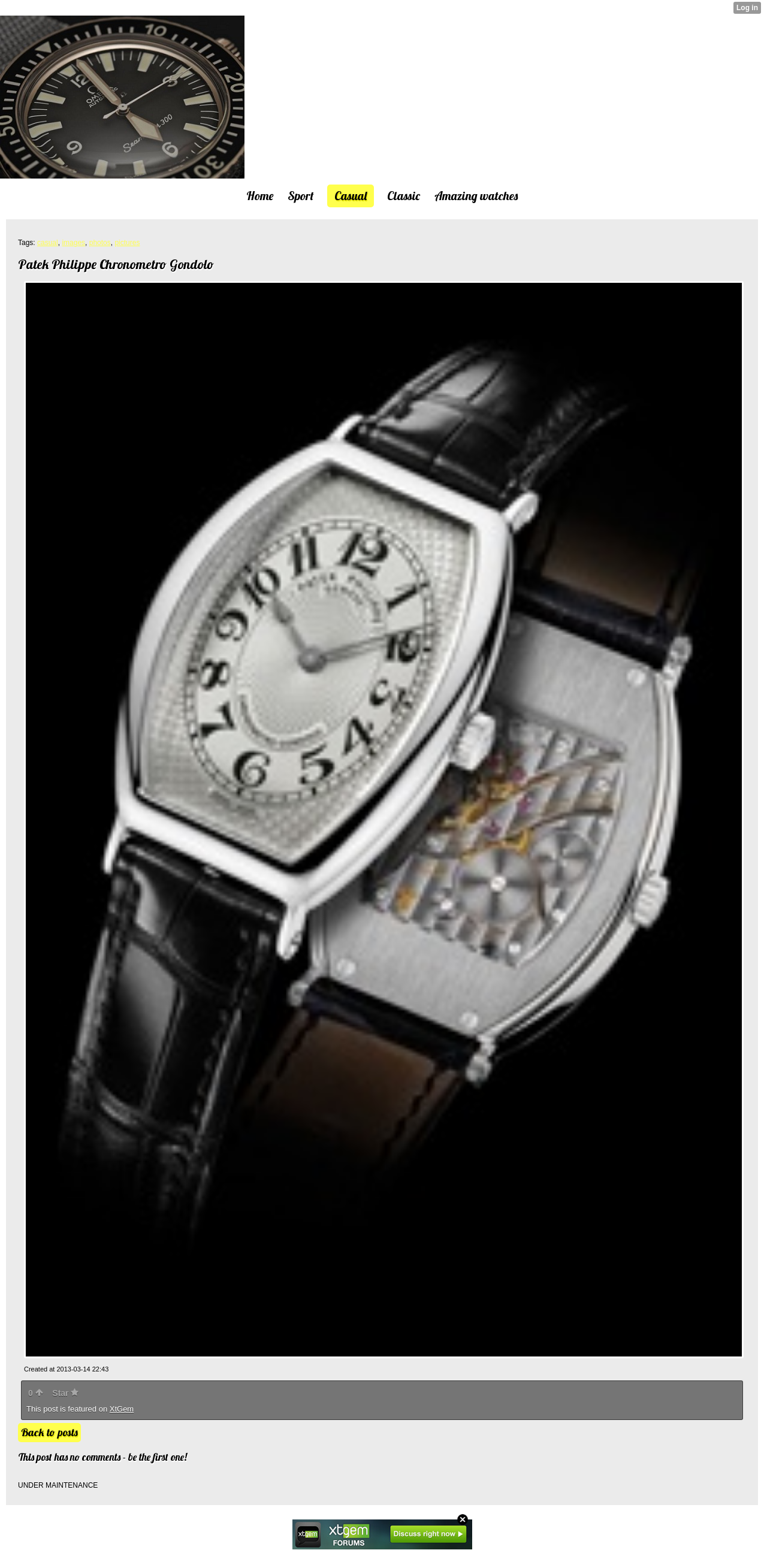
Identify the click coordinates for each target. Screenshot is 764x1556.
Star (65, 1393)
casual (47, 242)
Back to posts (49, 1432)
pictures (127, 242)
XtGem (122, 1408)
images (73, 242)
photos (100, 242)
